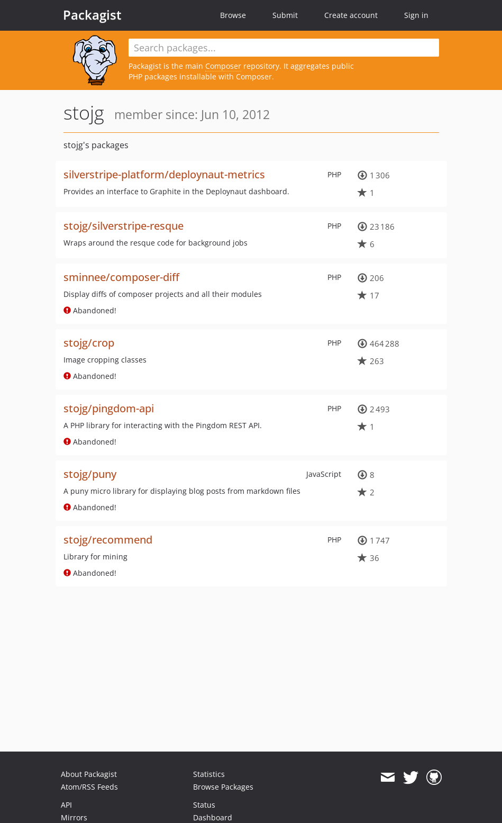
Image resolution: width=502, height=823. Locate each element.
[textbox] (284, 48)
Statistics (209, 774)
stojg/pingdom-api (108, 408)
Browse (233, 15)
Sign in (416, 15)
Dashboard (212, 817)
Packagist (92, 14)
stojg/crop (88, 343)
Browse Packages (223, 787)
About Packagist (89, 774)
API (66, 805)
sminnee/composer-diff (121, 277)
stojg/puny (89, 474)
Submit (285, 15)
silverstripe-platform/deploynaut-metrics (164, 174)
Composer (223, 66)
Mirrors (74, 817)
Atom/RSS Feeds (89, 787)
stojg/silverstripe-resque (123, 226)
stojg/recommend (107, 539)
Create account (351, 15)
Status (204, 805)
